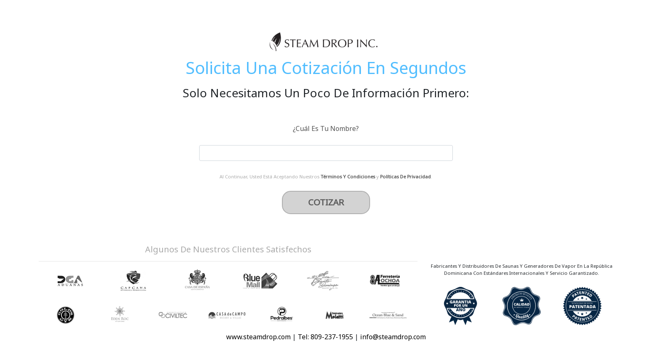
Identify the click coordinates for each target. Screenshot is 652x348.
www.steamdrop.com (258, 336)
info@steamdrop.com (393, 336)
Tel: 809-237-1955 (326, 336)
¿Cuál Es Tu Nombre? (326, 128)
